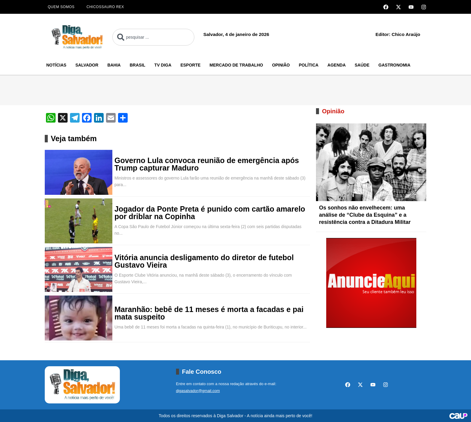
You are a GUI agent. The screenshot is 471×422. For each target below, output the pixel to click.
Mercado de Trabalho (236, 65)
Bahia (113, 65)
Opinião (281, 65)
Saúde (362, 65)
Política (308, 65)
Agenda (336, 65)
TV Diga (163, 65)
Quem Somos (61, 7)
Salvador (86, 65)
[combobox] (153, 37)
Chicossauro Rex (105, 7)
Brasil (137, 65)
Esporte (191, 65)
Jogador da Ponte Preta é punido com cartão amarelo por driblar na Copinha (209, 212)
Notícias (56, 65)
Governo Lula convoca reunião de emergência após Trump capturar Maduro (206, 164)
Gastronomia (394, 65)
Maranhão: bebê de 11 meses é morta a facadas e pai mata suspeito (208, 313)
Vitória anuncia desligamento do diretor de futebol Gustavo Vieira (204, 261)
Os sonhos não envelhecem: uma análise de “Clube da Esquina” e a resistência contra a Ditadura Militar (365, 215)
